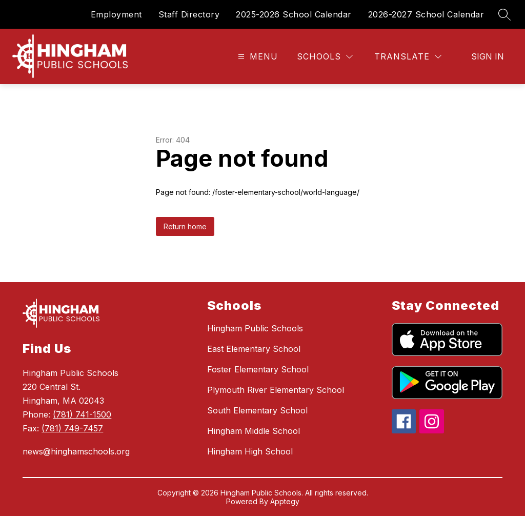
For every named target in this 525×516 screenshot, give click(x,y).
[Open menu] (256, 56)
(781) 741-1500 (82, 414)
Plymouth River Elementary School (275, 390)
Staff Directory (189, 14)
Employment (116, 14)
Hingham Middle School (253, 431)
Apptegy (284, 501)
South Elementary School (257, 410)
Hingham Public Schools (255, 328)
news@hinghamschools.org (76, 451)
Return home (185, 226)
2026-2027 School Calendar (426, 14)
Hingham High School (250, 451)
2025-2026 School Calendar (294, 14)
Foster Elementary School (258, 369)
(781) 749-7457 (72, 428)
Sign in (487, 56)
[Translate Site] (408, 56)
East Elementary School (253, 349)
